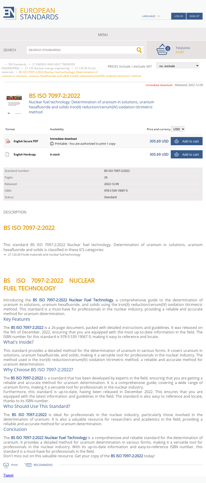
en (158, 16)
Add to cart (190, 141)
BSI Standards (18, 64)
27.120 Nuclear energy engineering (47, 68)
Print (14, 465)
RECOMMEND (43, 465)
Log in (178, 16)
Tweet (8, 475)
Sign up (194, 16)
